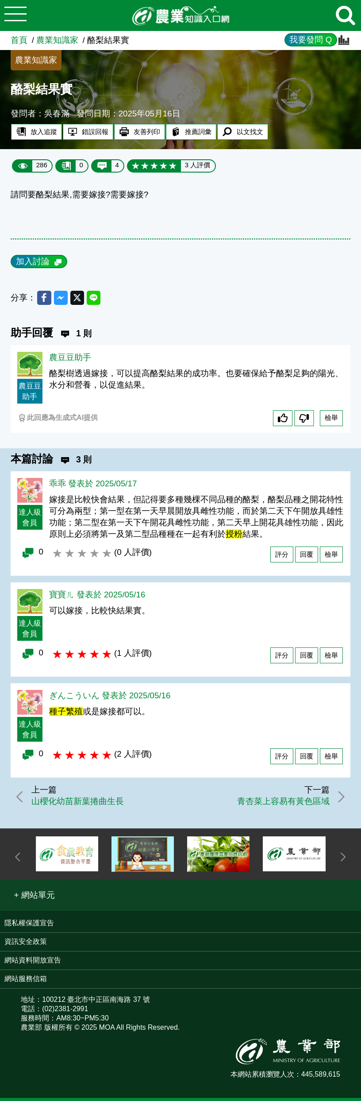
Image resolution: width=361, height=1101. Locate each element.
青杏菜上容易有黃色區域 (279, 803)
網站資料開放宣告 (32, 962)
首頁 (19, 40)
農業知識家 (57, 40)
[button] (34, 898)
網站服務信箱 (25, 981)
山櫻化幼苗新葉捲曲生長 (81, 803)
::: (357, 35)
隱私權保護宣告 (29, 925)
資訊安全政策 (25, 944)
